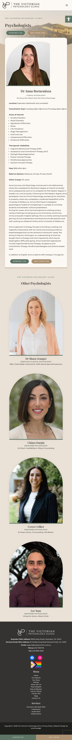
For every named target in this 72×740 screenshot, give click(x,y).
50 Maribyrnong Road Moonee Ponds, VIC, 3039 (48, 642)
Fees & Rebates (36, 689)
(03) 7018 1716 (39, 648)
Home (36, 675)
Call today (54, 737)
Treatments (36, 709)
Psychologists (36, 687)
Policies (36, 682)
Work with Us (36, 684)
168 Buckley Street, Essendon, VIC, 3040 (46, 639)
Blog (36, 696)
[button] (68, 19)
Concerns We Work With (36, 707)
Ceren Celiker (36, 526)
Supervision (36, 711)
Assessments (36, 714)
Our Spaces (36, 678)
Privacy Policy (47, 726)
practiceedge (36, 728)
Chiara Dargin (36, 442)
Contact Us (36, 698)
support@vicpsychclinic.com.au (38, 645)
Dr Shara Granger (36, 358)
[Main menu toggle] (66, 5)
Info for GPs (36, 693)
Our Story (36, 680)
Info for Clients (36, 691)
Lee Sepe (36, 610)
